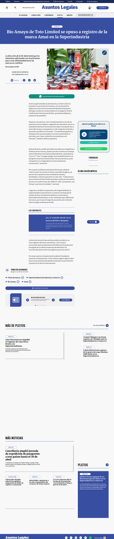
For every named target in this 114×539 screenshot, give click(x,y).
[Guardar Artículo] (15, 80)
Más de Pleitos (15, 325)
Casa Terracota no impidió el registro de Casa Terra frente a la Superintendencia (17, 343)
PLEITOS (60, 15)
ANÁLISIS (69, 15)
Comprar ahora (93, 142)
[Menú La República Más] (6, 8)
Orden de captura (92, 1)
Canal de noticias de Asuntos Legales (51, 96)
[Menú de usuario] (89, 8)
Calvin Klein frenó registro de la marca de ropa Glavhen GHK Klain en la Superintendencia (95, 353)
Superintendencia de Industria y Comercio (36, 1)
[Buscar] (15, 8)
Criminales (79, 1)
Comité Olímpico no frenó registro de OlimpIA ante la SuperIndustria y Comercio (95, 339)
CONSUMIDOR (48, 15)
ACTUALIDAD (23, 15)
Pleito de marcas (58, 1)
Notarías (17, 1)
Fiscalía (70, 1)
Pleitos (83, 464)
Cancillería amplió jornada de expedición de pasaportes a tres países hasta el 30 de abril (22, 455)
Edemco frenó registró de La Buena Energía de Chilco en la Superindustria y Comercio (92, 479)
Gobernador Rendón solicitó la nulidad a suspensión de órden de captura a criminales (14, 482)
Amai (26, 282)
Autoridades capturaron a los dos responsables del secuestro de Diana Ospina (39, 482)
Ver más (93, 222)
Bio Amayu (12, 282)
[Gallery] (40, 298)
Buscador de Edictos (85, 15)
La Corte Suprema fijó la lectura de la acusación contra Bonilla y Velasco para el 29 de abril (62, 482)
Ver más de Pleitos (101, 325)
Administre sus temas (40, 288)
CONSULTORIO (36, 15)
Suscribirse (102, 8)
